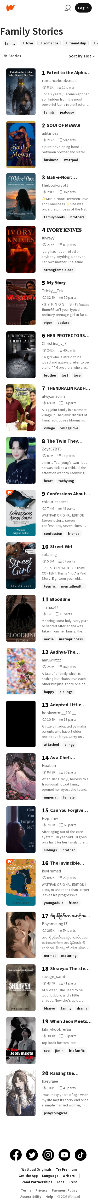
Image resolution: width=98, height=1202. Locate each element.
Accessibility (30, 1196)
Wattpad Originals (36, 1169)
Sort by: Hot (82, 55)
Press (73, 1182)
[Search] (68, 8)
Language (50, 1176)
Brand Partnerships (36, 1182)
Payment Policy (64, 1190)
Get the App (28, 1176)
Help (49, 1196)
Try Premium (66, 1169)
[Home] (33, 8)
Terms (26, 1190)
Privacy (42, 1190)
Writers (69, 1176)
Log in (83, 8)
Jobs (60, 1182)
